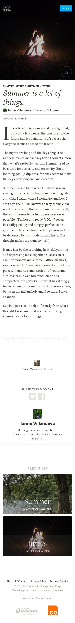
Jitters (21, 86)
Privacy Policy (38, 581)
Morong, (47, 110)
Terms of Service (59, 581)
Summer (9, 86)
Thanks (37, 346)
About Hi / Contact (17, 581)
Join (66, 8)
